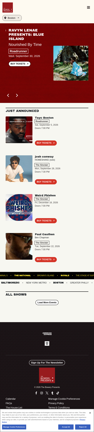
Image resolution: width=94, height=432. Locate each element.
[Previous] (8, 95)
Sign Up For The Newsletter (47, 362)
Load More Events (46, 302)
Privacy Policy (56, 403)
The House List (14, 407)
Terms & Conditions (59, 407)
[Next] (16, 95)
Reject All (82, 427)
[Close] (90, 413)
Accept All (66, 427)
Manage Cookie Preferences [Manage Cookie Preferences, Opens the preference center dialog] (14, 427)
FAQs (9, 403)
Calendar (11, 398)
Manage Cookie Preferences (64, 398)
